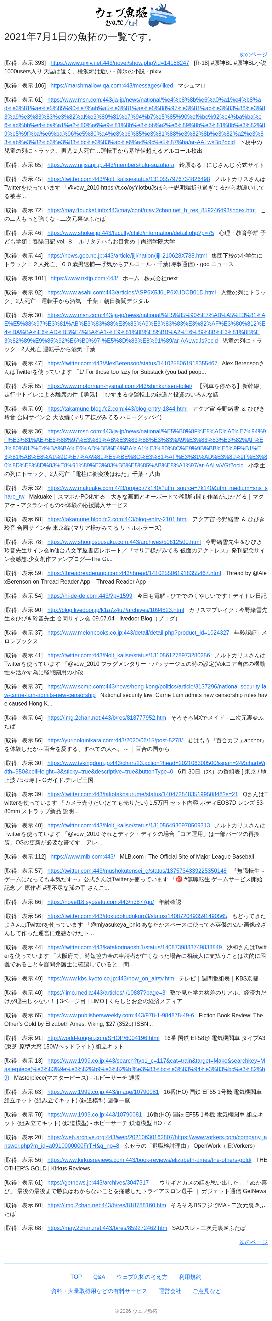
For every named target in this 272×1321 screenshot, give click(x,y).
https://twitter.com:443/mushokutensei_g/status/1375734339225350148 (137, 871)
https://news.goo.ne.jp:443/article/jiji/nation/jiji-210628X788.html (127, 256)
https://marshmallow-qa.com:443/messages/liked (112, 86)
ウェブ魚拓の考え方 (142, 1277)
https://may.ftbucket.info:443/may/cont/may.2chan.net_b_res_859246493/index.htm (151, 210)
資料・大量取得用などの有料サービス (99, 1291)
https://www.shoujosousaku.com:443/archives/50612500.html (124, 542)
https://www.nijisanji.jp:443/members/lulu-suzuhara (110, 165)
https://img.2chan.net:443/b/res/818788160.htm (106, 1205)
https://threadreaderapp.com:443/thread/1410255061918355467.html (134, 573)
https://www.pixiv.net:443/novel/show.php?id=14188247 (120, 63)
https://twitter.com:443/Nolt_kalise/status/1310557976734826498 (128, 179)
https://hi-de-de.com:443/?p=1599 (89, 596)
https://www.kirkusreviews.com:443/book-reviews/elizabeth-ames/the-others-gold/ (149, 1160)
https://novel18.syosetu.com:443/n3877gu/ (100, 902)
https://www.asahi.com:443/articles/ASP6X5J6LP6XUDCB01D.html (131, 293)
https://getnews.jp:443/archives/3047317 (98, 1183)
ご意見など (207, 1291)
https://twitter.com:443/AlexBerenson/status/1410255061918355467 (132, 363)
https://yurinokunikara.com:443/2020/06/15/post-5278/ (115, 740)
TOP (76, 1277)
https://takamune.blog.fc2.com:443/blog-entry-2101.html (117, 519)
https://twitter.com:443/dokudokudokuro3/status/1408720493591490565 (137, 916)
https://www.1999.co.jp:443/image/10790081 (103, 1092)
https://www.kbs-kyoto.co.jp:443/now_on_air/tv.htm (110, 979)
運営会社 (170, 1291)
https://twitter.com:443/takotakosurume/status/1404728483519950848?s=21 (142, 794)
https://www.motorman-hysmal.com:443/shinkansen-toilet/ (119, 386)
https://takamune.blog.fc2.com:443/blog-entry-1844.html (117, 409)
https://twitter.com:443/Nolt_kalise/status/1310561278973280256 (128, 655)
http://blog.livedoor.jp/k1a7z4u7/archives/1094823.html (115, 610)
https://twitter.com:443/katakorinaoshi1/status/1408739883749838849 (134, 947)
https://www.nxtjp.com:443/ (84, 278)
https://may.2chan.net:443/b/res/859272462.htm (107, 1228)
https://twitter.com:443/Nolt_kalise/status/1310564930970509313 (128, 825)
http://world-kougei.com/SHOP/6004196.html (103, 1038)
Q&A (99, 1277)
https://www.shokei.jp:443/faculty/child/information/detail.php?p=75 (130, 233)
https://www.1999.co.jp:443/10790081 (94, 1115)
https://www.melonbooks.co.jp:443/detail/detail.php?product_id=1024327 (138, 633)
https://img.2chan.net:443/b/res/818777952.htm (106, 718)
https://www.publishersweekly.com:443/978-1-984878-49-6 (120, 1015)
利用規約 (190, 1277)
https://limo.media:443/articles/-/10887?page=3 (106, 993)
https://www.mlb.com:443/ (83, 857)
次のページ (253, 54)
